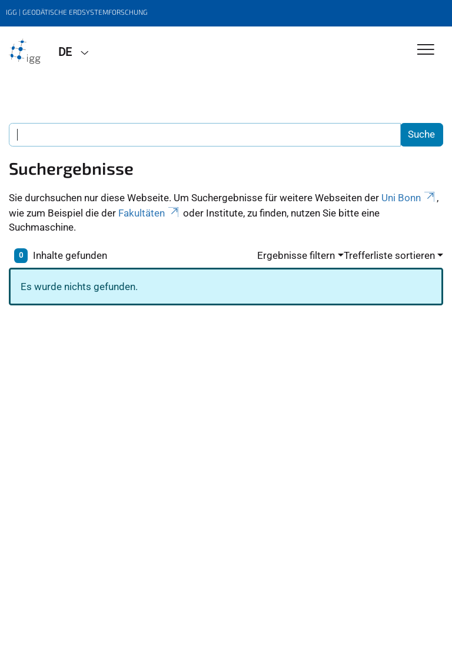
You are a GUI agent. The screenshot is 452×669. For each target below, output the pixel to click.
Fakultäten (149, 213)
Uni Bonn (409, 198)
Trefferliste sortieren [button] (389, 255)
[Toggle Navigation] (425, 50)
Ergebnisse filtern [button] (296, 255)
